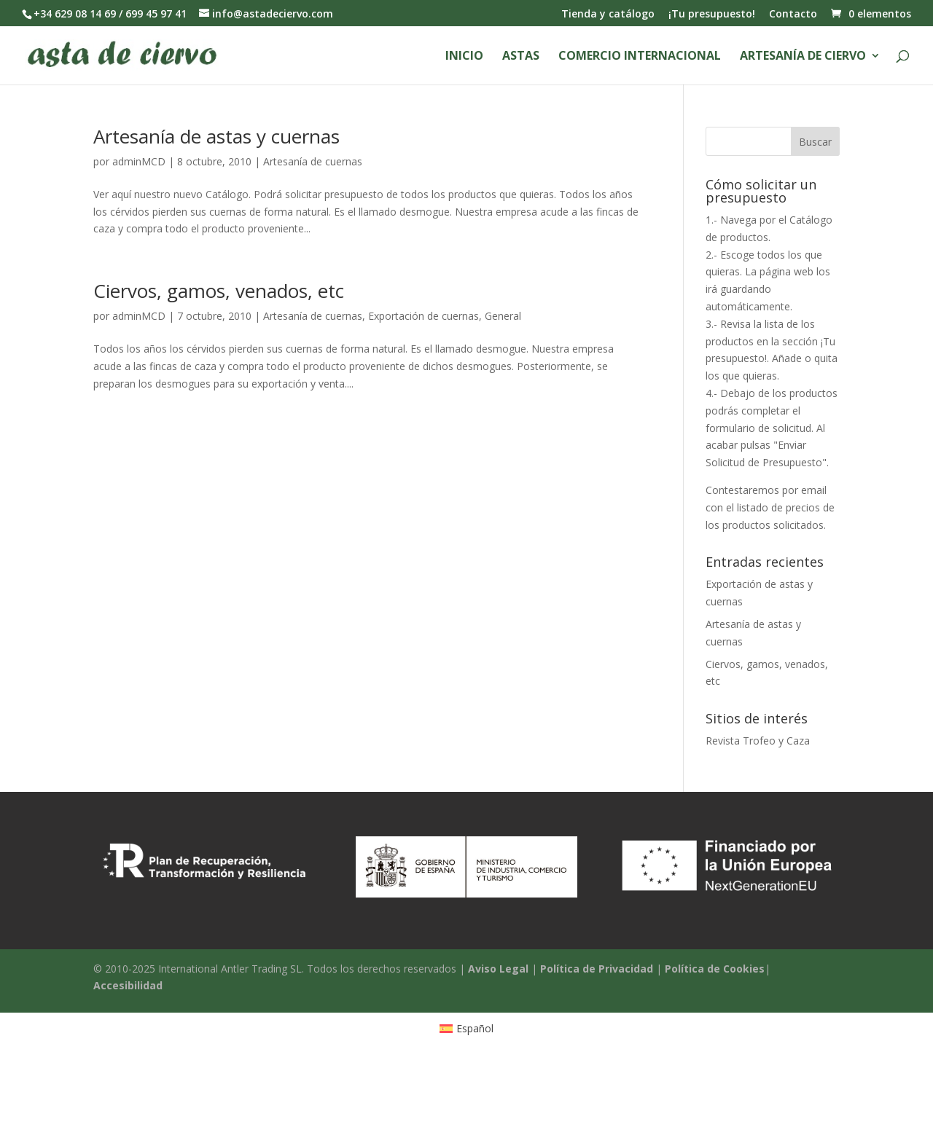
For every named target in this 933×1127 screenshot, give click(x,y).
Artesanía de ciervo (803, 56)
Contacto (793, 14)
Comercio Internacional (639, 56)
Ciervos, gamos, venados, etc (218, 291)
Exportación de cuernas (423, 316)
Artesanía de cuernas (312, 161)
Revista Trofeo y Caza (758, 740)
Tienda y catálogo (608, 14)
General (503, 316)
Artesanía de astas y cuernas (216, 136)
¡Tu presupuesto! (711, 14)
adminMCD (138, 161)
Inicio (464, 56)
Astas (520, 56)
